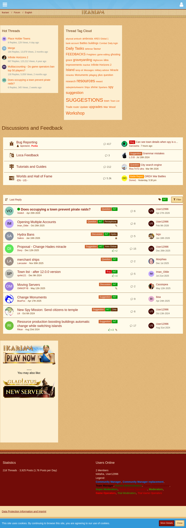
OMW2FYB (22, 288)
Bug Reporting (26, 142)
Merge (11, 48)
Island (70, 70)
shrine (94, 87)
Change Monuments (32, 297)
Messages (89, 70)
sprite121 (21, 275)
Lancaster (22, 263)
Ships (87, 87)
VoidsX (20, 213)
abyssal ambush (74, 38)
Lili (18, 313)
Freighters (91, 54)
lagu (158, 234)
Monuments (81, 75)
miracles (70, 75)
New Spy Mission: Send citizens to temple (47, 310)
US (25, 180)
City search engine (151, 164)
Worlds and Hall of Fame (34, 176)
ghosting (115, 54)
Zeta (114, 309)
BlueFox (21, 301)
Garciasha (134, 146)
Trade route (72, 107)
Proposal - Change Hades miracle (41, 247)
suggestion (74, 93)
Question (106, 209)
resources (86, 80)
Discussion (97, 234)
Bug (108, 271)
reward (99, 81)
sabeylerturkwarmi (74, 87)
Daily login (113, 43)
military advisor (102, 70)
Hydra (113, 234)
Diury (19, 250)
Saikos (20, 238)
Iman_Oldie (22, 225)
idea (106, 60)
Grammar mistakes (153, 153)
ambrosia (87, 38)
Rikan (20, 329)
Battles (84, 43)
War (105, 107)
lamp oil (79, 70)
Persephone (110, 221)
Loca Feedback (27, 155)
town (107, 100)
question (108, 75)
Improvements (74, 64)
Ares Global (110, 246)
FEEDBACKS (76, 54)
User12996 (162, 209)
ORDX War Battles (155, 176)
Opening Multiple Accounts (36, 222)
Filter (177, 199)
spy (110, 87)
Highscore (98, 60)
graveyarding (82, 60)
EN (19, 180)
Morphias (161, 259)
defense (89, 49)
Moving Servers (28, 285)
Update (84, 107)
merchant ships (28, 259)
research (71, 81)
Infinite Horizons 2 (18, 57)
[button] (5, 4)
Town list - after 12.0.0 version (39, 272)
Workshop (75, 113)
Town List (114, 101)
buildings (93, 43)
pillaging (93, 75)
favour (97, 48)
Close (180, 523)
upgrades (95, 107)
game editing (103, 54)
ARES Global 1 (101, 38)
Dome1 (132, 180)
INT (114, 209)
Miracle (114, 70)
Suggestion (91, 246)
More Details (167, 523)
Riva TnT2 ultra (136, 169)
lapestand (25, 146)
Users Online (105, 463)
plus (100, 75)
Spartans (103, 87)
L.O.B (132, 157)
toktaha (100, 474)
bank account (72, 43)
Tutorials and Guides (31, 166)
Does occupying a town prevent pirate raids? (56, 209)
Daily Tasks (75, 48)
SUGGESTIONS (84, 100)
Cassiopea (162, 284)
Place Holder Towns (19, 38)
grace (69, 60)
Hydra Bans (25, 234)
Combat (103, 43)
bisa (158, 296)
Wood (112, 107)
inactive (86, 65)
